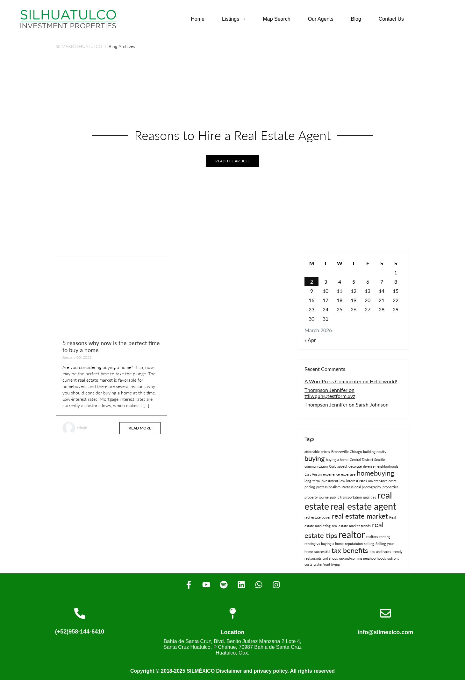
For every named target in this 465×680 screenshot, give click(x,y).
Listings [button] (230, 19)
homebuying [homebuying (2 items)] (375, 473)
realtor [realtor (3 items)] (352, 534)
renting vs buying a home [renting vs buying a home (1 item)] (324, 544)
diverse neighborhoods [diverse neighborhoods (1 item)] (380, 466)
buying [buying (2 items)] (314, 458)
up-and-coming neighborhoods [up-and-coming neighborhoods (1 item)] (362, 558)
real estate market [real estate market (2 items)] (360, 516)
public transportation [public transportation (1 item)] (346, 497)
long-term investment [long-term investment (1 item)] (321, 481)
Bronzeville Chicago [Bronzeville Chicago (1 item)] (346, 452)
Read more (140, 428)
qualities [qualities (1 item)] (369, 497)
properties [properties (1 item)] (390, 487)
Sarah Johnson (372, 404)
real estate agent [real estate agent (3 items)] (363, 506)
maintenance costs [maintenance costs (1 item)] (382, 481)
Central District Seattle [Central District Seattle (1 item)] (367, 459)
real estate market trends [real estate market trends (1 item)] (351, 526)
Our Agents (320, 19)
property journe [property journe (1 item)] (316, 497)
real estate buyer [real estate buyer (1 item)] (317, 517)
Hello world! (383, 381)
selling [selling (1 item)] (369, 544)
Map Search (276, 19)
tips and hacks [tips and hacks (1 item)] (380, 551)
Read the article (232, 161)
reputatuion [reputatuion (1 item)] (354, 544)
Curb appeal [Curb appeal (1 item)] (338, 466)
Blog (356, 19)
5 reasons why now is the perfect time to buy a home (111, 346)
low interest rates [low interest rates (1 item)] (353, 481)
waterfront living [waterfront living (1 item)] (327, 564)
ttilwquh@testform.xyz (329, 396)
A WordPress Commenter (332, 381)
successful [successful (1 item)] (322, 551)
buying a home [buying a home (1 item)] (337, 459)
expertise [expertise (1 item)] (348, 474)
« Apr (310, 340)
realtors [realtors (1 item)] (372, 537)
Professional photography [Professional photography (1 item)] (361, 487)
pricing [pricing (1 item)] (309, 487)
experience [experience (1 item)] (331, 474)
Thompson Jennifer (325, 390)
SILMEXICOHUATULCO (79, 46)
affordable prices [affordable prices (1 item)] (317, 452)
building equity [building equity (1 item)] (374, 452)
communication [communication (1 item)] (316, 466)
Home (197, 19)
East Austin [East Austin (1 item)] (313, 474)
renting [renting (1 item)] (384, 537)
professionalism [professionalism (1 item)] (328, 487)
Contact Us (391, 19)
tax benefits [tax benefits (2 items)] (350, 550)
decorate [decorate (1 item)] (355, 466)
